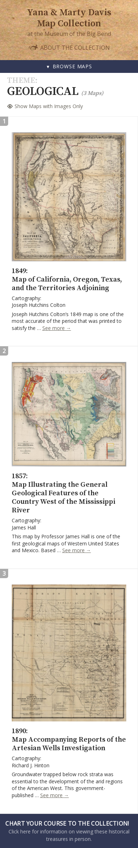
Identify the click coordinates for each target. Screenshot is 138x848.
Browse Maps (72, 66)
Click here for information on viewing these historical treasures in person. (67, 830)
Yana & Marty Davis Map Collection (69, 18)
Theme (21, 80)
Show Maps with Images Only (49, 106)
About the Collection (69, 47)
